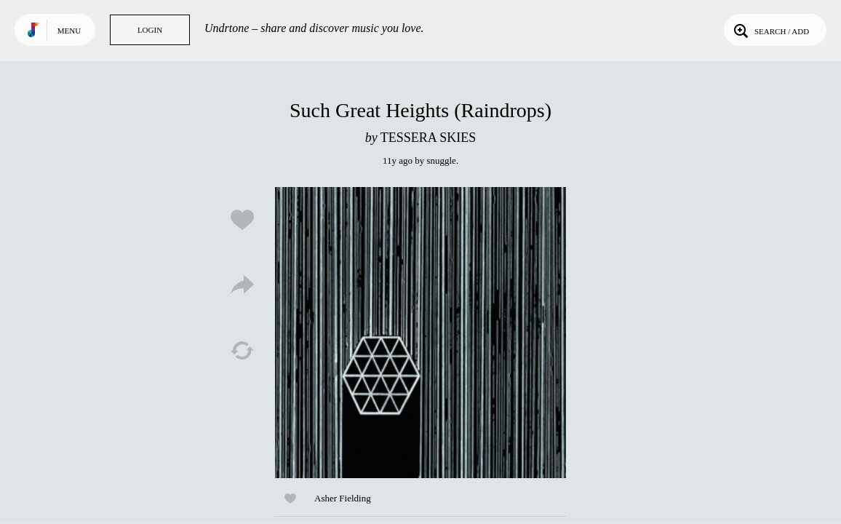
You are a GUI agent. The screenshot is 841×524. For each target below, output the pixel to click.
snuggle (440, 160)
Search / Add (770, 30)
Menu (69, 30)
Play (420, 332)
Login (149, 29)
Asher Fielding (342, 498)
